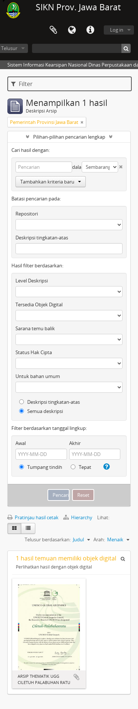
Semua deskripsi (41, 411)
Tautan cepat (90, 30)
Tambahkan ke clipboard (76, 677)
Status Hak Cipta (33, 352)
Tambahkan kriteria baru (50, 181)
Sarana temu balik (35, 328)
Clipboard (53, 30)
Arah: (99, 539)
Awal (20, 443)
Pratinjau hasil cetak (33, 517)
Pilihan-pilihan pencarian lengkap (69, 136)
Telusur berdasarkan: (48, 539)
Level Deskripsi (31, 280)
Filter (22, 84)
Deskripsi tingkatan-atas (41, 237)
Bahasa (72, 30)
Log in (116, 29)
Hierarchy (78, 517)
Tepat (81, 467)
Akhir (75, 443)
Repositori (26, 213)
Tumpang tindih (40, 467)
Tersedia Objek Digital (39, 304)
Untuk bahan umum (37, 376)
